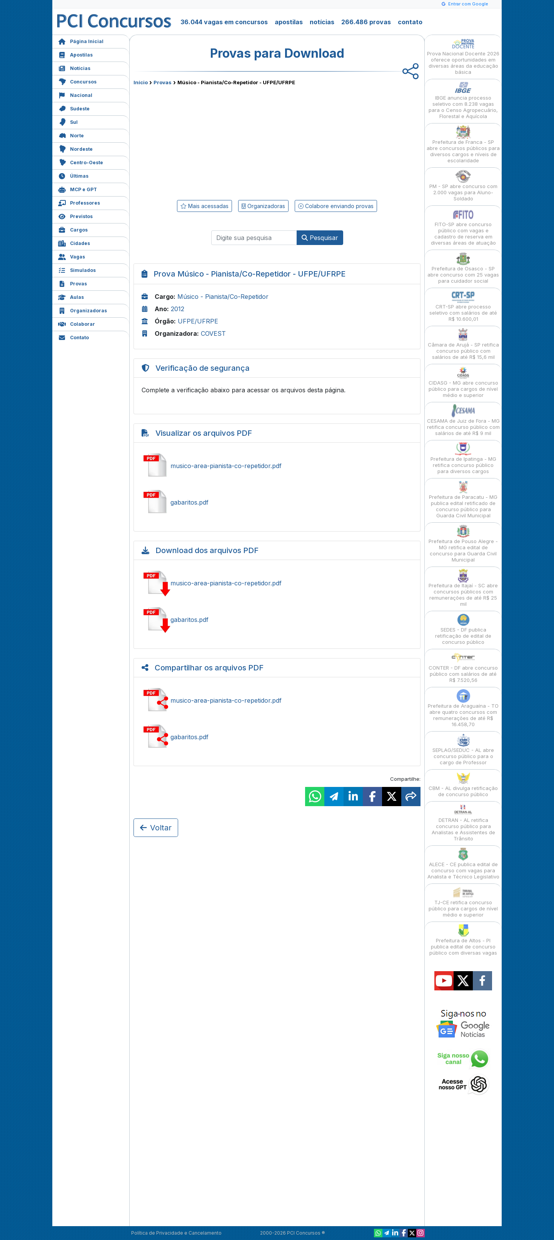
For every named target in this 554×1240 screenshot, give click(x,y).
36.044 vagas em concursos (224, 22)
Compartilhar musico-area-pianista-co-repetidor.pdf (277, 700)
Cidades (74, 242)
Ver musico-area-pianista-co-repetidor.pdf (277, 465)
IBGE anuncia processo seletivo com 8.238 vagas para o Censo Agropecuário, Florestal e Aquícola (463, 100)
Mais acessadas (204, 206)
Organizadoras (82, 309)
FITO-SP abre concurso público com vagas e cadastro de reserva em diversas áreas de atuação (463, 227)
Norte (71, 135)
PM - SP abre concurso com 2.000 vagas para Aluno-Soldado (463, 186)
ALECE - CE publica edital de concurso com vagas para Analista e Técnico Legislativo (463, 864)
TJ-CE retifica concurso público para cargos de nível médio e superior (463, 902)
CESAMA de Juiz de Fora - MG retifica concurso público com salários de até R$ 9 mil (463, 420)
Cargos (73, 229)
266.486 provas (366, 22)
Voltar (156, 827)
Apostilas (75, 54)
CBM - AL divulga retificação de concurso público (463, 784)
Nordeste (75, 148)
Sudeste (74, 108)
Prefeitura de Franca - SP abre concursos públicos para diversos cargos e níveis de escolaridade (463, 144)
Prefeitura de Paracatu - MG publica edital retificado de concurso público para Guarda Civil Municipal (463, 499)
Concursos (77, 81)
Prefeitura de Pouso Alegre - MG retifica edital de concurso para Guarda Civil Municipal (463, 544)
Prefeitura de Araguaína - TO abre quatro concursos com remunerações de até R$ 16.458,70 (463, 708)
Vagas (71, 256)
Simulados (77, 269)
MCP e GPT (77, 188)
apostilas (289, 22)
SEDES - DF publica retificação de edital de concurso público (463, 629)
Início (140, 82)
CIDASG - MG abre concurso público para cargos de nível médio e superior (463, 382)
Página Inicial (80, 40)
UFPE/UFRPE (198, 321)
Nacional (75, 94)
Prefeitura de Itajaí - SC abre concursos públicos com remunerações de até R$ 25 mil (463, 588)
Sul (68, 121)
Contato (73, 336)
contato (410, 22)
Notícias (74, 67)
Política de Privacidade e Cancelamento (176, 1233)
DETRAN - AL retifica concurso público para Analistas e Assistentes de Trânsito (463, 822)
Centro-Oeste (80, 162)
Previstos (75, 215)
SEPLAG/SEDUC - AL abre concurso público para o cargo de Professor (463, 749)
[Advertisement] (214, 141)
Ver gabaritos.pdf (277, 502)
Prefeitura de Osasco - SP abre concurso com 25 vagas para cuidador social (463, 268)
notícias (322, 22)
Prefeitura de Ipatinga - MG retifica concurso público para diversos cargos (463, 458)
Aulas (71, 296)
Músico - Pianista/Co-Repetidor (223, 296)
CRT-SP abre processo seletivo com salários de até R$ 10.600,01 (463, 306)
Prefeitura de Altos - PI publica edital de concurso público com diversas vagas (463, 940)
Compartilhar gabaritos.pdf (277, 737)
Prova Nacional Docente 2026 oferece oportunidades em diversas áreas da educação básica (463, 56)
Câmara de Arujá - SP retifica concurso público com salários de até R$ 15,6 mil (463, 344)
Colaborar (76, 323)
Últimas (73, 175)
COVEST (213, 333)
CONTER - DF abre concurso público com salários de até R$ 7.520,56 (463, 667)
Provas (72, 283)
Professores (79, 202)
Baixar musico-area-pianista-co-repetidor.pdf (277, 583)
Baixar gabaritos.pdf (277, 619)
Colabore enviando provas (336, 206)
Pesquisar (320, 238)
